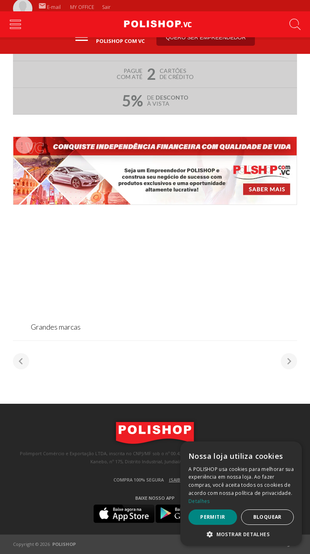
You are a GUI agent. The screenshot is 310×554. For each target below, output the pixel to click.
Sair (107, 7)
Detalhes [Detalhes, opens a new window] (199, 501)
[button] (241, 534)
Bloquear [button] (267, 517)
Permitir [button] (212, 517)
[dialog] (241, 493)
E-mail (50, 7)
